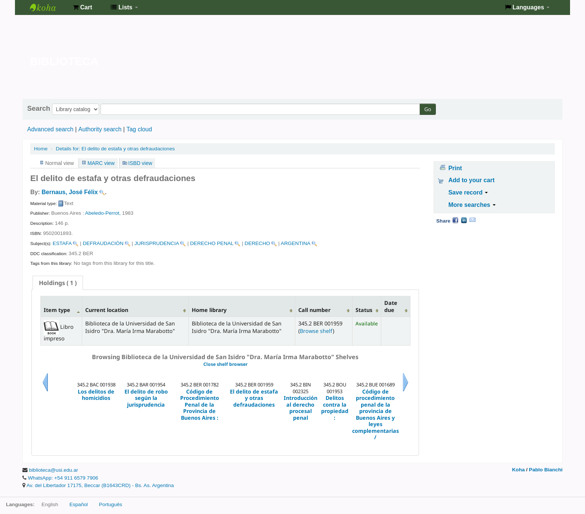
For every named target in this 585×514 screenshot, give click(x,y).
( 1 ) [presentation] (58, 283)
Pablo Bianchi (546, 469)
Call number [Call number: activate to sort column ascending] (314, 309)
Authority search (99, 129)
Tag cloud (139, 129)
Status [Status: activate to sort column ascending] (363, 309)
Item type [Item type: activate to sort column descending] (57, 309)
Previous (45, 391)
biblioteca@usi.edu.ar (53, 470)
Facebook (455, 220)
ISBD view (140, 163)
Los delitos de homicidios (96, 394)
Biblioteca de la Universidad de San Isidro (48, 7)
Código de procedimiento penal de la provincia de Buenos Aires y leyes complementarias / (375, 414)
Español (79, 504)
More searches (472, 205)
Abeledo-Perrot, (103, 213)
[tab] (58, 283)
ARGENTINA (295, 243)
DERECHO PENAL (212, 243)
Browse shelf (316, 330)
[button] (82, 7)
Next (406, 391)
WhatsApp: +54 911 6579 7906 (63, 478)
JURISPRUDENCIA (157, 243)
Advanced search (50, 129)
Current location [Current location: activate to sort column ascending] (106, 309)
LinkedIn (464, 220)
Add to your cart (471, 180)
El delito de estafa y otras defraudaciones (115, 149)
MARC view (101, 163)
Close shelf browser (225, 364)
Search (38, 108)
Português (110, 504)
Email (472, 220)
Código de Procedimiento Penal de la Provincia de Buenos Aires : (199, 404)
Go (427, 109)
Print (455, 168)
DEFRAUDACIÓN (103, 243)
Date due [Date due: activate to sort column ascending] (390, 306)
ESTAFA (62, 243)
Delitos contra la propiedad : (334, 408)
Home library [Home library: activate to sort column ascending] (209, 309)
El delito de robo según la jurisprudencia (146, 398)
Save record (468, 192)
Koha (518, 469)
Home (40, 149)
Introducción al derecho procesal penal (300, 408)
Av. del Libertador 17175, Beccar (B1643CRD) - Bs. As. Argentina (100, 485)
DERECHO (257, 243)
